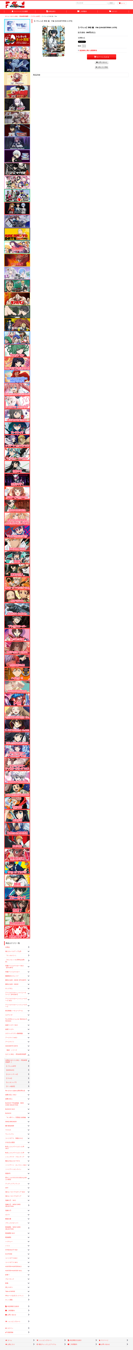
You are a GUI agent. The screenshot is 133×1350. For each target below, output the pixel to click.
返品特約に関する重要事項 (87, 50)
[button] (101, 67)
